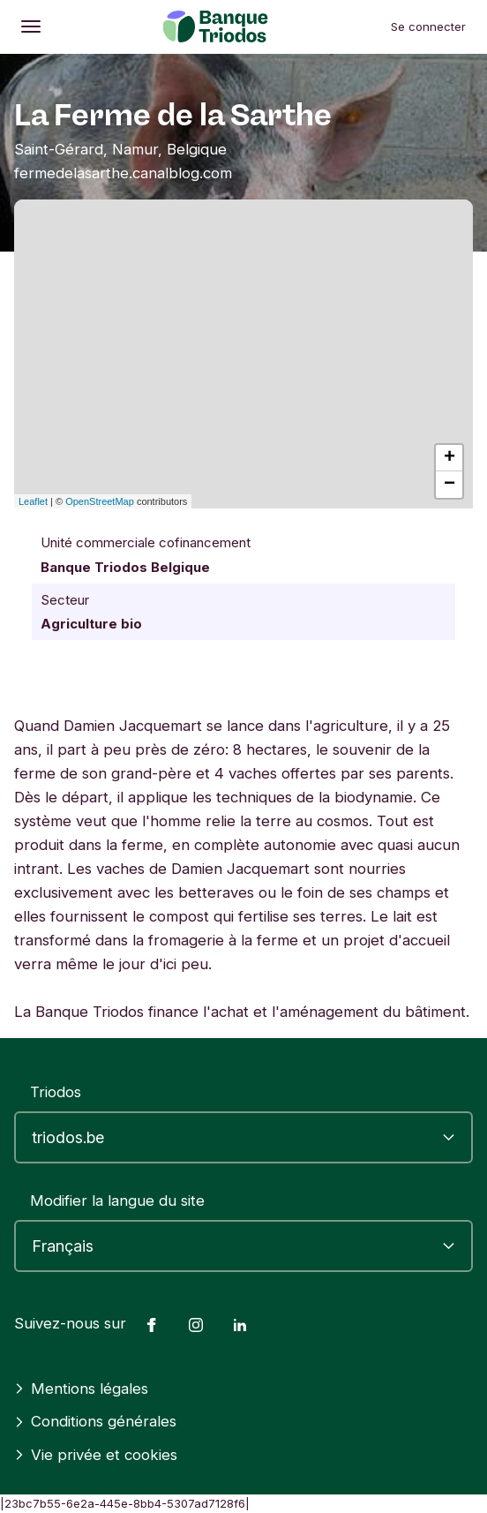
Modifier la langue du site (117, 1200)
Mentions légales (81, 1388)
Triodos (55, 1092)
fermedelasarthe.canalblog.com (123, 173)
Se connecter (428, 26)
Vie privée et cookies (95, 1455)
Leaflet (33, 501)
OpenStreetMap (99, 501)
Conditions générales (95, 1421)
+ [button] (449, 458)
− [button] (449, 484)
